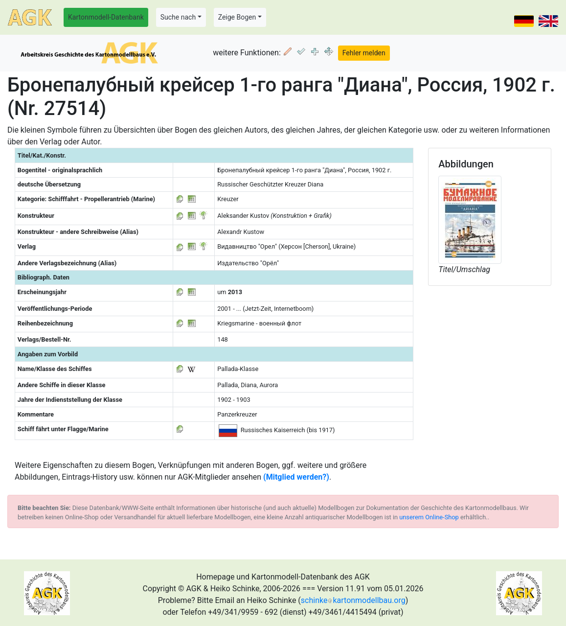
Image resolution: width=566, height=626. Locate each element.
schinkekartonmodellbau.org (353, 600)
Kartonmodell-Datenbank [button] (106, 17)
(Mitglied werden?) (296, 477)
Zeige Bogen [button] (237, 17)
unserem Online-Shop (429, 517)
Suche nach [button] (178, 17)
